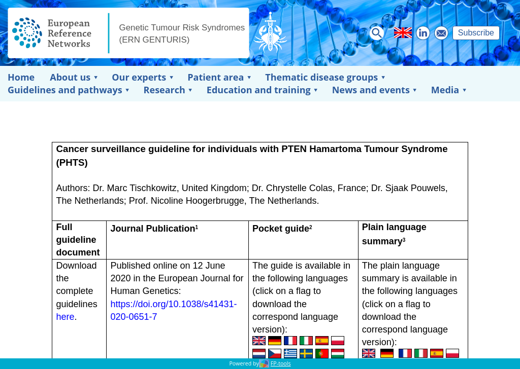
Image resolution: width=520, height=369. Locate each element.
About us (70, 77)
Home (21, 77)
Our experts (139, 77)
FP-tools (281, 363)
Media (445, 90)
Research (164, 90)
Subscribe (476, 32)
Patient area (215, 77)
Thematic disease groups (321, 77)
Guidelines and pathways (65, 90)
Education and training (259, 90)
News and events (371, 90)
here (65, 317)
